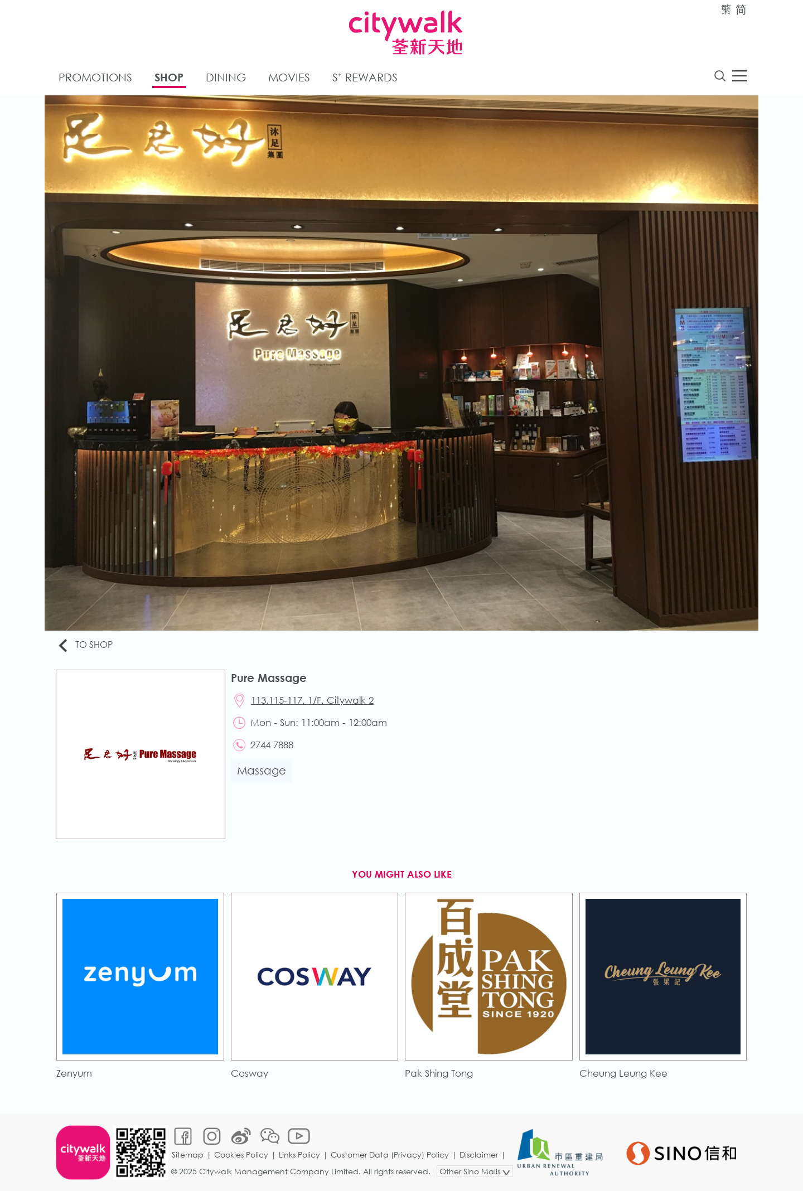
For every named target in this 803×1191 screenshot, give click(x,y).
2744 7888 (271, 745)
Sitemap (188, 1154)
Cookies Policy (241, 1154)
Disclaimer (478, 1154)
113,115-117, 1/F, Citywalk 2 (312, 700)
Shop (168, 77)
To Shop (84, 645)
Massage (261, 770)
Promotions (95, 77)
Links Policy (299, 1154)
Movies (289, 77)
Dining (226, 77)
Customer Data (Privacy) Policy (390, 1154)
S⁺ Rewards (365, 77)
